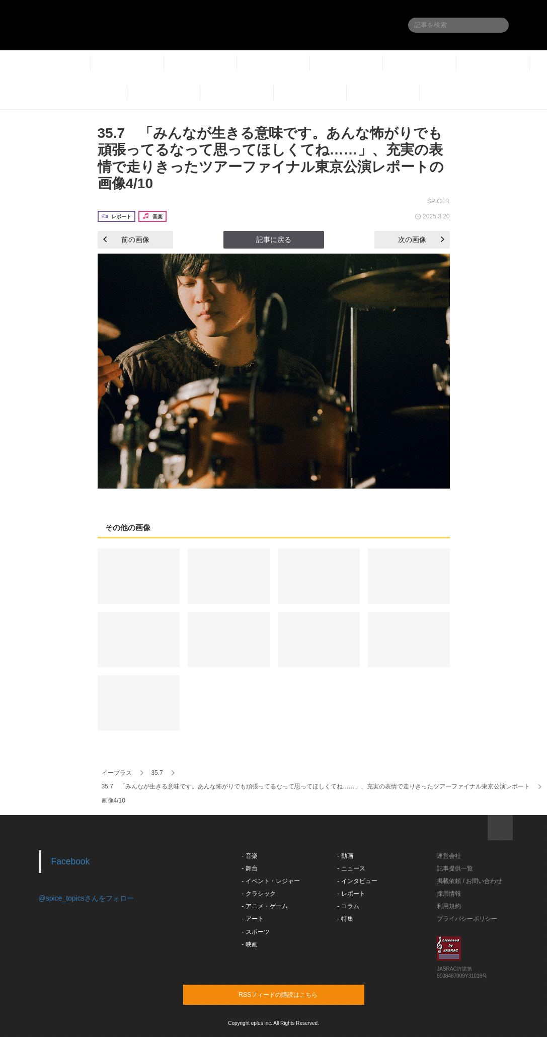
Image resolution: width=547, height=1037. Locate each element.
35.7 (157, 772)
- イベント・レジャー (270, 881)
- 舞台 (249, 868)
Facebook (70, 861)
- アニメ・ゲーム (264, 906)
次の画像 (421, 239)
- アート (252, 918)
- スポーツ (255, 931)
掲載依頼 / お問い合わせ (469, 881)
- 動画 (345, 855)
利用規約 (449, 906)
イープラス (117, 772)
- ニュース (351, 868)
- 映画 (249, 944)
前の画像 (126, 239)
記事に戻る (273, 239)
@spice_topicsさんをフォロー (86, 898)
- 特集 (345, 918)
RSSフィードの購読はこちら (292, 994)
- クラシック (258, 893)
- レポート (351, 893)
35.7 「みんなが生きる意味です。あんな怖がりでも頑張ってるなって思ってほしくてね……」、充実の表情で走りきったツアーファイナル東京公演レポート (316, 786)
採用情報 (449, 893)
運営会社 (449, 855)
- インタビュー (357, 881)
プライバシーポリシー (467, 918)
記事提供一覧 (455, 868)
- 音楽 (249, 855)
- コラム (348, 906)
